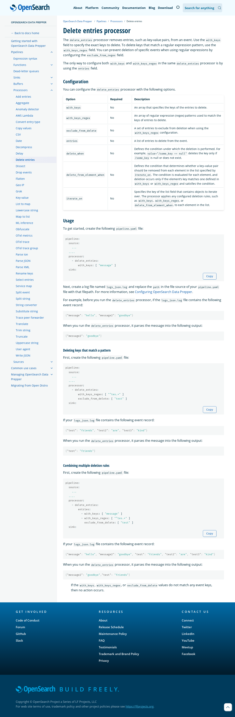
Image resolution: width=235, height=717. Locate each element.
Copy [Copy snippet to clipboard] (209, 276)
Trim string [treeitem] (23, 330)
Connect (188, 620)
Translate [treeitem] (22, 324)
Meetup (187, 647)
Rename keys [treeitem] (24, 273)
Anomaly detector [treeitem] (27, 109)
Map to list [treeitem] (23, 216)
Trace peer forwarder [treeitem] (30, 317)
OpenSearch (31, 8)
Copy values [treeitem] (24, 128)
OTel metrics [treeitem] (24, 235)
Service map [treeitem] (24, 286)
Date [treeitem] (19, 141)
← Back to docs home (25, 33)
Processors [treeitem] (20, 90)
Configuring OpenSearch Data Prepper (163, 292)
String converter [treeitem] (26, 305)
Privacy (104, 661)
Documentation (134, 8)
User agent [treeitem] (23, 349)
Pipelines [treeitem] (17, 52)
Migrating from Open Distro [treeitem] (29, 385)
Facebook (188, 654)
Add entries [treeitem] (23, 96)
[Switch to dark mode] (178, 7)
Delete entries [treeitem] (25, 160)
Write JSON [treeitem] (23, 355)
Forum (20, 627)
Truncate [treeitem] (22, 336)
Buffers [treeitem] (18, 84)
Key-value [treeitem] (22, 197)
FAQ (102, 640)
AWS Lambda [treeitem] (24, 115)
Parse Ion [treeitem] (22, 254)
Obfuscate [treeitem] (22, 229)
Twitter (187, 627)
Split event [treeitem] (23, 292)
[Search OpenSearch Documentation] (202, 7)
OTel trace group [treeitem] (27, 248)
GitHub (21, 634)
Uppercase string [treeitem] (27, 343)
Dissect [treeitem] (20, 166)
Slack (19, 640)
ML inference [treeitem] (24, 223)
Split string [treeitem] (23, 298)
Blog (152, 8)
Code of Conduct (27, 620)
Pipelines (101, 21)
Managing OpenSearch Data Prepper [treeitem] (29, 377)
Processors (116, 21)
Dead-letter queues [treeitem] (26, 71)
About (77, 8)
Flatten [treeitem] (20, 179)
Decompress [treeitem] (24, 147)
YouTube (188, 640)
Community (110, 8)
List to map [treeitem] (23, 204)
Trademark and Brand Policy (119, 654)
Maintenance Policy (113, 634)
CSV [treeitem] (18, 134)
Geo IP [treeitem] (20, 185)
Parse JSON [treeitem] (23, 261)
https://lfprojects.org (140, 706)
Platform (92, 8)
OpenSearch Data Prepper (28, 22)
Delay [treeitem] (19, 153)
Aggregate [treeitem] (22, 103)
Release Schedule (111, 627)
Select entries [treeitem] (25, 280)
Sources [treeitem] (18, 362)
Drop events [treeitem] (24, 172)
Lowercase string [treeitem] (27, 210)
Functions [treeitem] (19, 65)
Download (165, 8)
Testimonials (108, 647)
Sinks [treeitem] (16, 77)
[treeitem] (51, 52)
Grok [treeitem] (19, 191)
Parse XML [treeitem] (22, 267)
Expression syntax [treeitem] (25, 58)
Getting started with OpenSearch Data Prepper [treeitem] (28, 43)
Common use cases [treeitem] (23, 368)
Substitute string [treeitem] (27, 311)
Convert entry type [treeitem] (28, 122)
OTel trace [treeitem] (22, 242)
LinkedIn (188, 634)
